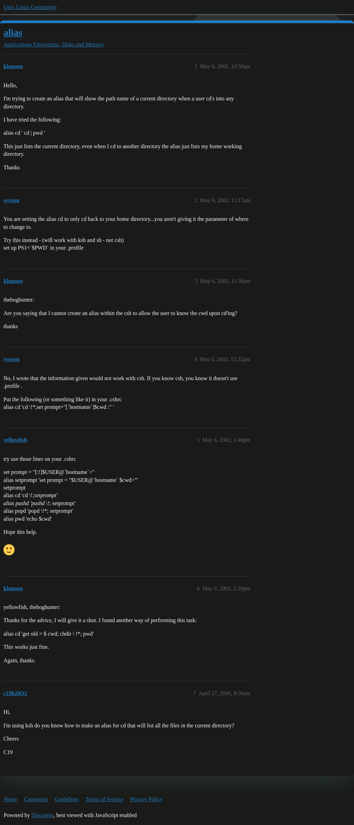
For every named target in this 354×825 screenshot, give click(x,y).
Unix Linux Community (30, 7)
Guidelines (66, 799)
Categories (36, 799)
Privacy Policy (146, 799)
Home (10, 799)
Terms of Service (104, 799)
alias (12, 32)
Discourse (42, 815)
